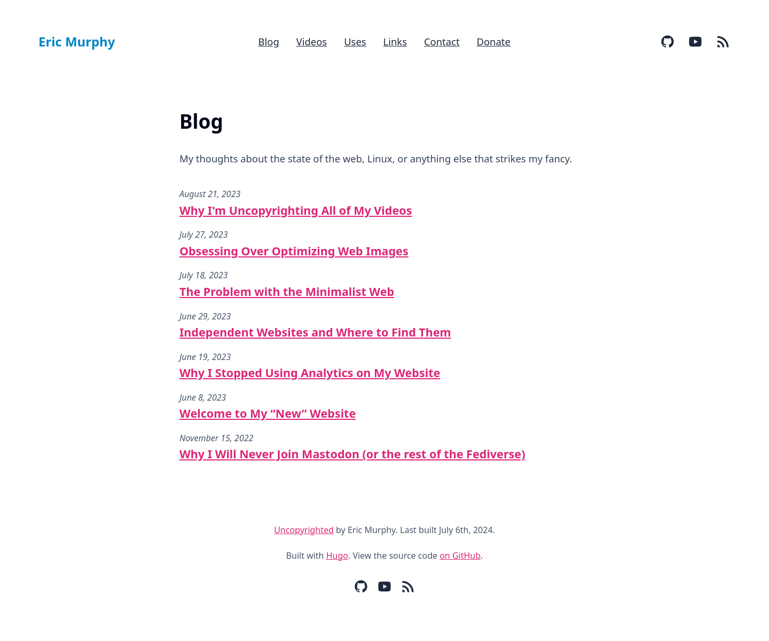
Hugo (337, 555)
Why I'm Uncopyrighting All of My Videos (295, 210)
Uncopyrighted (304, 530)
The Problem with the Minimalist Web (286, 291)
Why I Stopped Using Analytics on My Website (309, 372)
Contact (442, 41)
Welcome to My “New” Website (267, 413)
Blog (268, 41)
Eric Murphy (76, 41)
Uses (355, 41)
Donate (494, 41)
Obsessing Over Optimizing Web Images (294, 251)
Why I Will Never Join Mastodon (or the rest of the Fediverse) (352, 454)
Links (395, 41)
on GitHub (460, 555)
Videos (311, 41)
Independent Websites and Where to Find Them (315, 332)
